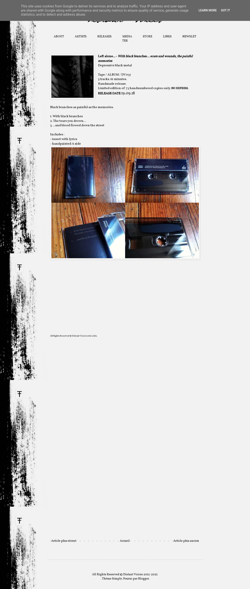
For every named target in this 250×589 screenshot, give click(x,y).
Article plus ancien (186, 541)
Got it (225, 10)
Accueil (125, 541)
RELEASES (104, 37)
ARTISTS (81, 37)
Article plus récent (63, 541)
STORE (147, 37)
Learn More (208, 10)
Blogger (143, 579)
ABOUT (59, 37)
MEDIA (127, 37)
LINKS (167, 37)
